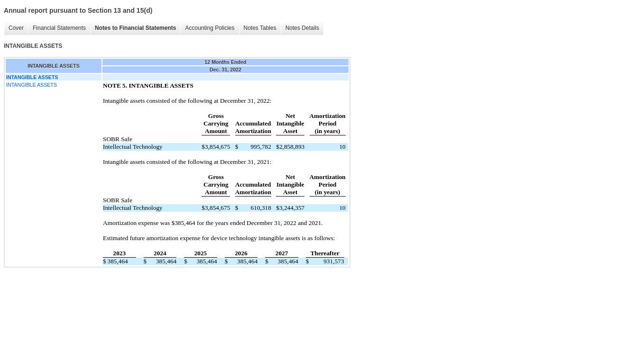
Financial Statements (59, 28)
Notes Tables (260, 28)
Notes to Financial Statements (135, 28)
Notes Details (302, 28)
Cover (16, 28)
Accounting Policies (209, 28)
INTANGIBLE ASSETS (31, 85)
